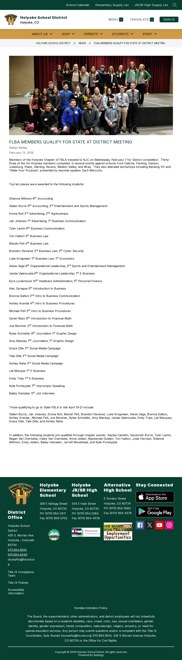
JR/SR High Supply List (151, 5)
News (82, 43)
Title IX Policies (18, 582)
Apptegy (99, 654)
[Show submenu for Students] (120, 34)
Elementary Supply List (112, 5)
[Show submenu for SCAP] (66, 34)
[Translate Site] (141, 19)
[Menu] (115, 19)
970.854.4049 (17, 554)
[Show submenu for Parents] (91, 34)
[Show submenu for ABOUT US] (40, 34)
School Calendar (78, 5)
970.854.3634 (17, 550)
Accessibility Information (16, 591)
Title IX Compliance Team (21, 573)
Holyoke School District (53, 43)
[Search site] (175, 5)
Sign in (169, 19)
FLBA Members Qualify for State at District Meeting (129, 43)
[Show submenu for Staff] (147, 34)
